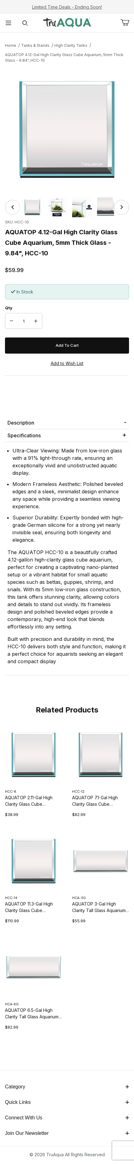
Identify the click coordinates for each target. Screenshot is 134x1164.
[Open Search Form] (25, 23)
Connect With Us (67, 1117)
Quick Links (67, 1102)
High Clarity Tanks (70, 45)
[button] (32, 207)
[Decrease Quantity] (11, 321)
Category (67, 1086)
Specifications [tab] (24, 435)
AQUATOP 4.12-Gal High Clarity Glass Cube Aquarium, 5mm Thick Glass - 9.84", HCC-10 (64, 57)
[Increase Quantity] (36, 321)
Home (10, 45)
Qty (8, 307)
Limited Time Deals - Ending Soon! (67, 7)
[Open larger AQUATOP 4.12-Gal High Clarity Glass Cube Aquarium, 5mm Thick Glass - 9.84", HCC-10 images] (67, 129)
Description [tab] (20, 423)
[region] (67, 207)
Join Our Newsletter (67, 1133)
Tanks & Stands (35, 45)
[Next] (121, 207)
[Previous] (12, 207)
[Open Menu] (8, 23)
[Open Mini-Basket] (127, 22)
